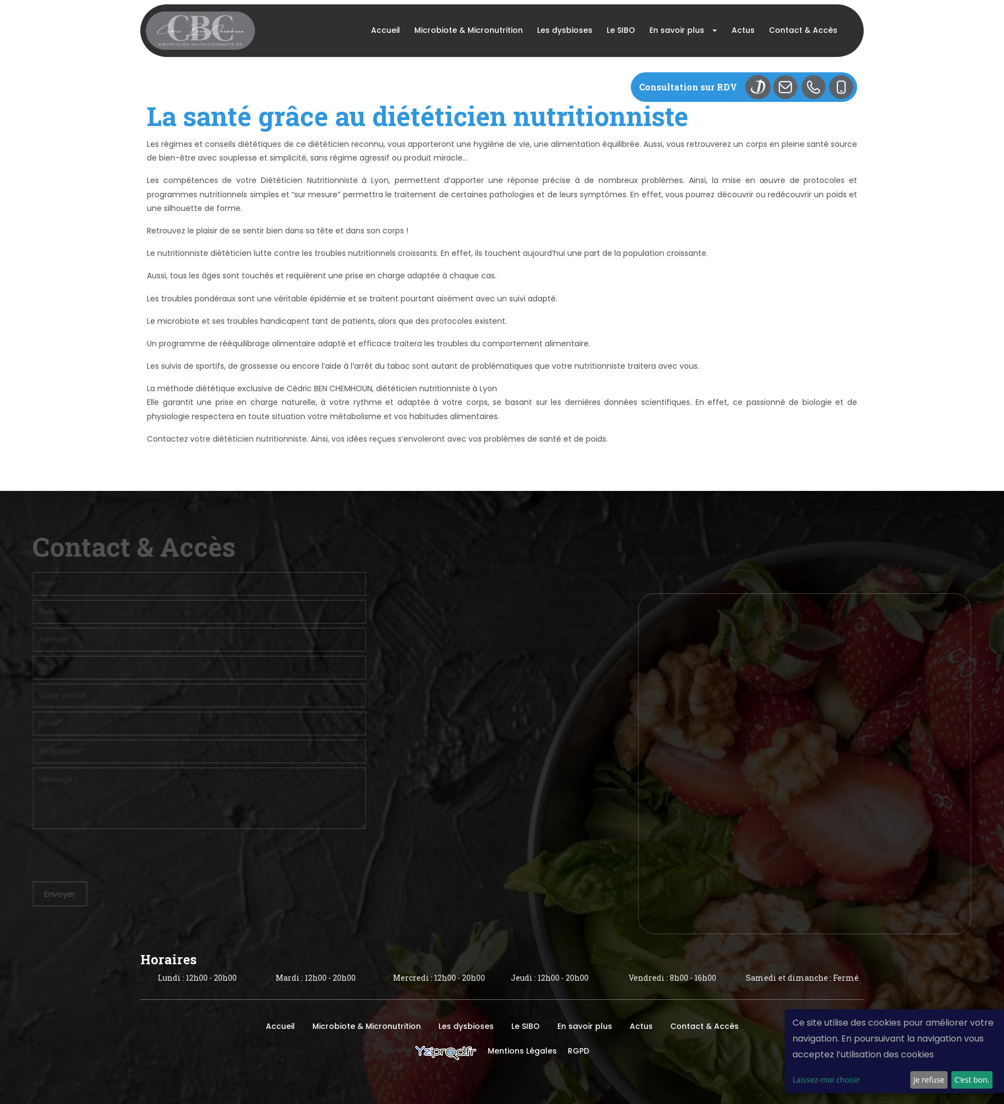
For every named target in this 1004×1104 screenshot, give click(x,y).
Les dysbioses (564, 30)
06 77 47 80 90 (833, 557)
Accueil (385, 30)
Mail (789, 87)
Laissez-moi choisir (826, 1079)
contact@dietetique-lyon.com (808, 579)
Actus (743, 30)
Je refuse (928, 1079)
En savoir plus (676, 30)
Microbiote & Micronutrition (468, 30)
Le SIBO (621, 30)
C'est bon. (971, 1079)
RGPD (578, 1050)
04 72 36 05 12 (776, 557)
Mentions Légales (522, 1050)
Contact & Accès (803, 30)
